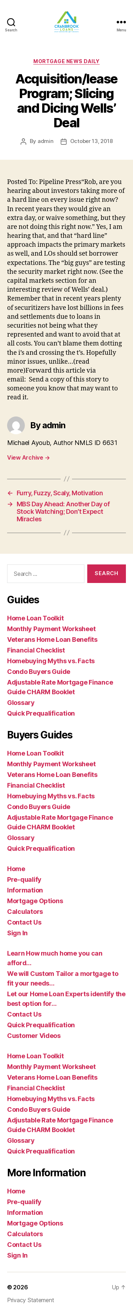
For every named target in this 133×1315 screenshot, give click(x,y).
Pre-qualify (24, 879)
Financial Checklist (36, 650)
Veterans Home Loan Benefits (52, 639)
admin (46, 141)
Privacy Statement (30, 1300)
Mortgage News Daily (66, 61)
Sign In (17, 933)
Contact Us (24, 922)
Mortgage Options (35, 901)
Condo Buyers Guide (38, 671)
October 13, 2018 (91, 141)
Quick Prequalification (41, 713)
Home (16, 869)
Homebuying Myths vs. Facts (51, 661)
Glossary (21, 702)
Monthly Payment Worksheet (51, 629)
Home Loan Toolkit (35, 618)
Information (25, 890)
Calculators (25, 911)
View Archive (28, 457)
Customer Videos (34, 1035)
